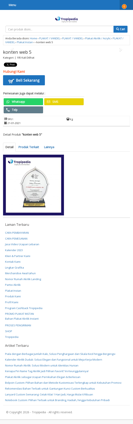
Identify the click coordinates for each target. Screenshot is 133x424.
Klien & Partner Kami (17, 256)
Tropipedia (11, 337)
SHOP (8, 331)
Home (33, 38)
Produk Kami (13, 296)
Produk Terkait (28, 147)
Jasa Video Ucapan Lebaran (22, 244)
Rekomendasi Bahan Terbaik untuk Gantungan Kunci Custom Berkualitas (50, 388)
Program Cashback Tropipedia (23, 308)
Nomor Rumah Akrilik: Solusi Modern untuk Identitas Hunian (41, 365)
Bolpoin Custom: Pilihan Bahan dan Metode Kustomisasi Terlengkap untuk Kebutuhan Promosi (63, 382)
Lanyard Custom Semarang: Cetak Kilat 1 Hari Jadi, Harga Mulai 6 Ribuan (49, 394)
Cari (120, 29)
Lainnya (49, 147)
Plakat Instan (25, 42)
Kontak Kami (13, 261)
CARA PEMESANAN (16, 238)
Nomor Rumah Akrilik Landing (23, 279)
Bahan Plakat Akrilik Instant (22, 318)
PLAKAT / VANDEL (49, 38)
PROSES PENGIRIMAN (18, 325)
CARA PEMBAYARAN (17, 232)
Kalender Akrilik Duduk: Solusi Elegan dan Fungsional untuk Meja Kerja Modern (53, 359)
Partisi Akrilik (13, 285)
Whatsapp (15, 102)
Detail (9, 147)
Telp (11, 110)
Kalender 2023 (14, 250)
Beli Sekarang (24, 81)
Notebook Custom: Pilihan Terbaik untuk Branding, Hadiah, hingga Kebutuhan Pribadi (57, 400)
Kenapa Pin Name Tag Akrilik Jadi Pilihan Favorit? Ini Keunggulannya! (47, 371)
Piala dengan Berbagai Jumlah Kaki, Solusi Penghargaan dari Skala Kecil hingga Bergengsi (60, 354)
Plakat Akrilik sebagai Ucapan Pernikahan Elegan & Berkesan (42, 377)
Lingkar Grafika (14, 267)
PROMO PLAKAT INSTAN (19, 314)
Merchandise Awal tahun (20, 273)
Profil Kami (11, 302)
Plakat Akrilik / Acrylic (98, 38)
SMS (52, 102)
